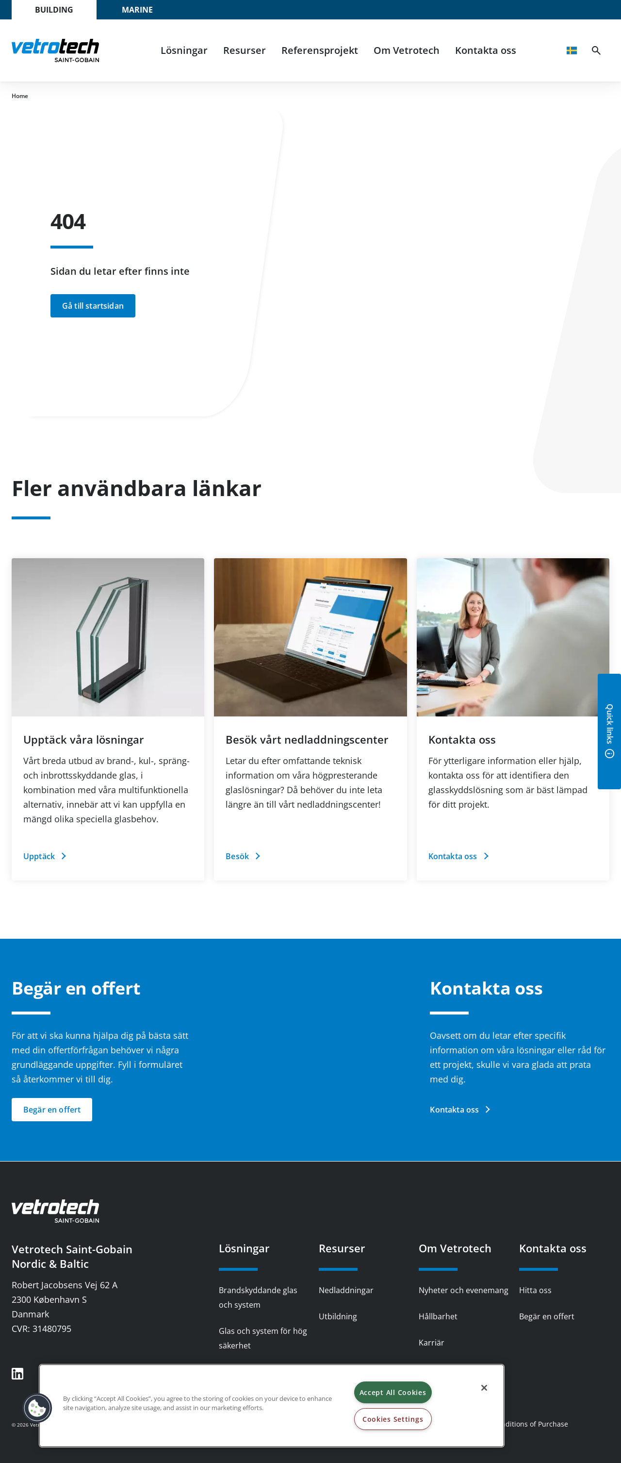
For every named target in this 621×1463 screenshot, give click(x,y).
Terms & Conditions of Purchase (516, 1424)
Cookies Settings (393, 1419)
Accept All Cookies (393, 1392)
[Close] (484, 1387)
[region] (272, 1405)
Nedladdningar (346, 1290)
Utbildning (338, 1316)
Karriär (431, 1342)
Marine (137, 9)
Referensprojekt (319, 50)
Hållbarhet (438, 1316)
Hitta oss (535, 1290)
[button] (37, 1408)
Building (54, 9)
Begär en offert (546, 1316)
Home (20, 96)
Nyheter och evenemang (463, 1290)
